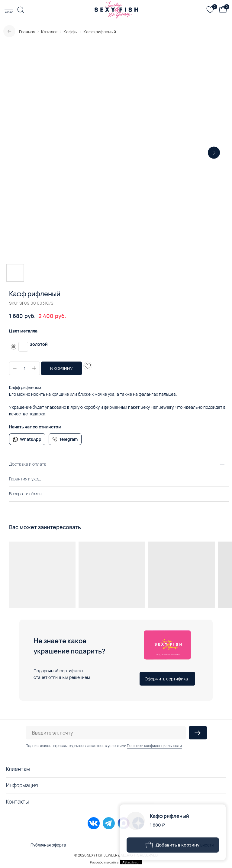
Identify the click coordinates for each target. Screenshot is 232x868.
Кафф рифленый (99, 31)
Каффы (70, 31)
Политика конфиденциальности (184, 845)
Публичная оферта (48, 845)
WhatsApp (30, 439)
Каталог (49, 31)
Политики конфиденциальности (154, 745)
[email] (106, 732)
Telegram (68, 439)
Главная (27, 31)
